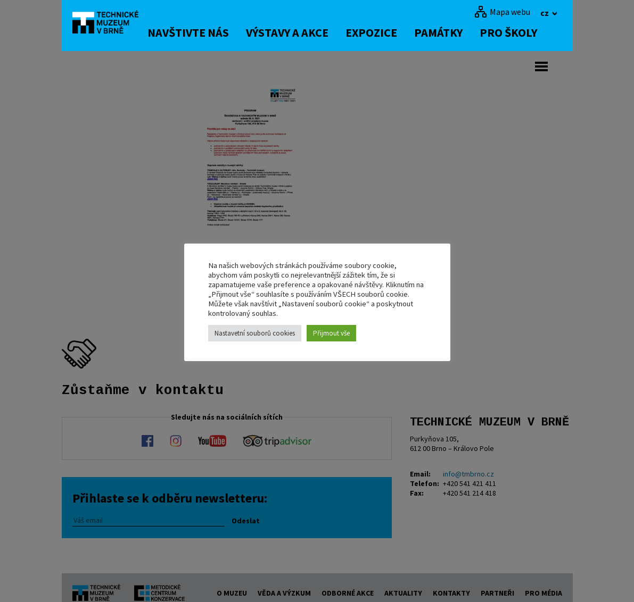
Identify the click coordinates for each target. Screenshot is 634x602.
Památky (453, 32)
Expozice (385, 32)
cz (545, 12)
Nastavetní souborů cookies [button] (255, 333)
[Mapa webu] (502, 11)
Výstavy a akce (301, 32)
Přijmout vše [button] (331, 333)
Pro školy (522, 32)
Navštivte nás (202, 32)
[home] (111, 24)
